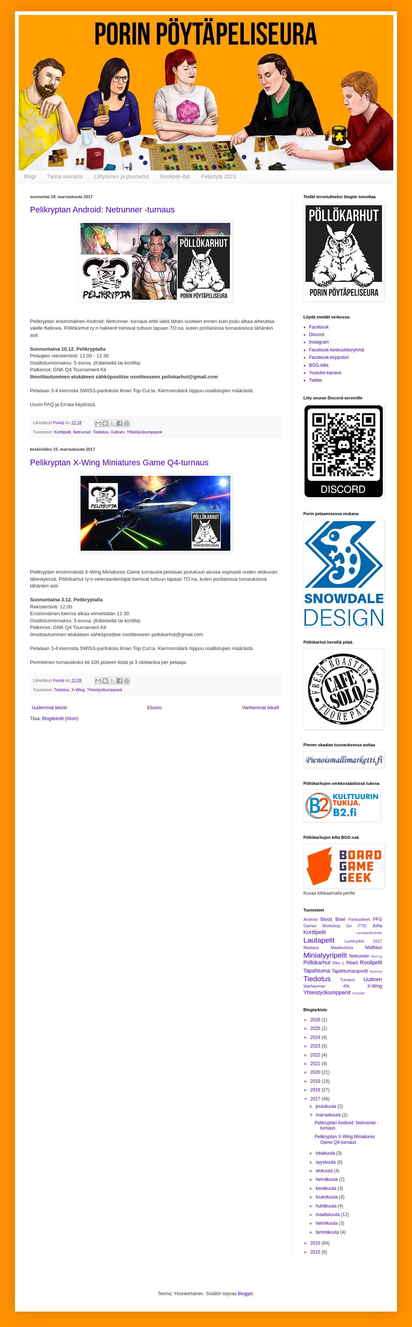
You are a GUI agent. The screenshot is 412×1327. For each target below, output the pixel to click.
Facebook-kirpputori (329, 357)
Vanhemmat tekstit (260, 707)
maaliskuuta (328, 1214)
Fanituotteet (359, 919)
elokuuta (325, 1170)
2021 (316, 1063)
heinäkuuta (327, 1179)
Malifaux (373, 947)
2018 (316, 1089)
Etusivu (154, 707)
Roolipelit (371, 962)
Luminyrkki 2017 (363, 941)
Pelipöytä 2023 (218, 176)
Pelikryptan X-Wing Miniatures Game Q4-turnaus (119, 462)
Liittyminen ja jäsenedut (121, 176)
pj (380, 956)
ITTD (361, 926)
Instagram (319, 342)
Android (310, 919)
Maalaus (311, 947)
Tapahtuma (316, 971)
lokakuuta (326, 1153)
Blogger (245, 1293)
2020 (316, 1072)
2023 (316, 1046)
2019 (316, 1081)
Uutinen (117, 432)
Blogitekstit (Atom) (60, 718)
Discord (316, 334)
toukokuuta (327, 1197)
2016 (316, 1243)
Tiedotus (100, 432)
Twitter (315, 380)
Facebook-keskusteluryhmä (336, 350)
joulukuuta (326, 1106)
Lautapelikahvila (369, 933)
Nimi (374, 956)
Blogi (30, 176)
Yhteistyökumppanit (144, 432)
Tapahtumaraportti (350, 971)
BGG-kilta (318, 365)
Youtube (358, 993)
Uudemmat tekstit (49, 707)
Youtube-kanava (325, 372)
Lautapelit (318, 940)
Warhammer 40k (326, 986)
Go (348, 926)
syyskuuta (326, 1162)
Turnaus (347, 979)
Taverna (375, 971)
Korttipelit (62, 432)
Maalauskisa (342, 947)
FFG (377, 919)
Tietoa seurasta (65, 176)
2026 (316, 1019)
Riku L (339, 963)
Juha (377, 925)
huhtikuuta (327, 1206)
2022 (316, 1055)
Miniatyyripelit (325, 955)
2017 (316, 1098)
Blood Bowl (333, 919)
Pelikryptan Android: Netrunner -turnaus (102, 209)
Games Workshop (321, 926)
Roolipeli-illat (175, 176)
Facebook (319, 327)
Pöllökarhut (316, 962)
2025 (316, 1028)
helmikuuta (327, 1223)
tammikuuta (328, 1232)
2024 (316, 1037)
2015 (316, 1252)
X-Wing (78, 689)
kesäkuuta (326, 1188)
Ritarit (352, 962)
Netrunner (82, 432)
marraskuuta (329, 1115)
